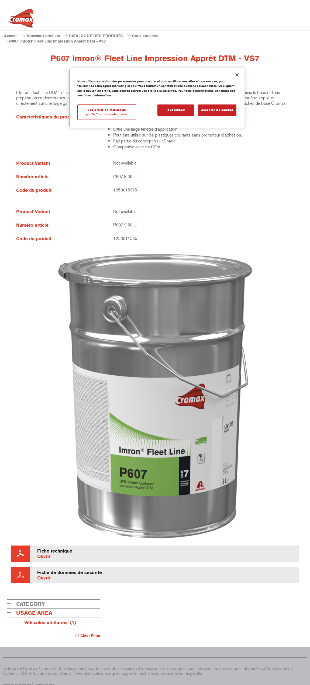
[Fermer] (237, 75)
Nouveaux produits (43, 36)
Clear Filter (90, 636)
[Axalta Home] (21, 19)
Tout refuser (175, 110)
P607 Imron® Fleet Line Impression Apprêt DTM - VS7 (57, 41)
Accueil (11, 36)
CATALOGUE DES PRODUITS (96, 36)
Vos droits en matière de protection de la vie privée (106, 112)
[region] (156, 98)
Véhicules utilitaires (50, 622)
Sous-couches (145, 36)
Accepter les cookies (217, 110)
